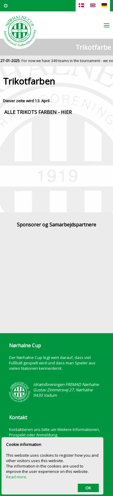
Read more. (16, 477)
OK (88, 488)
